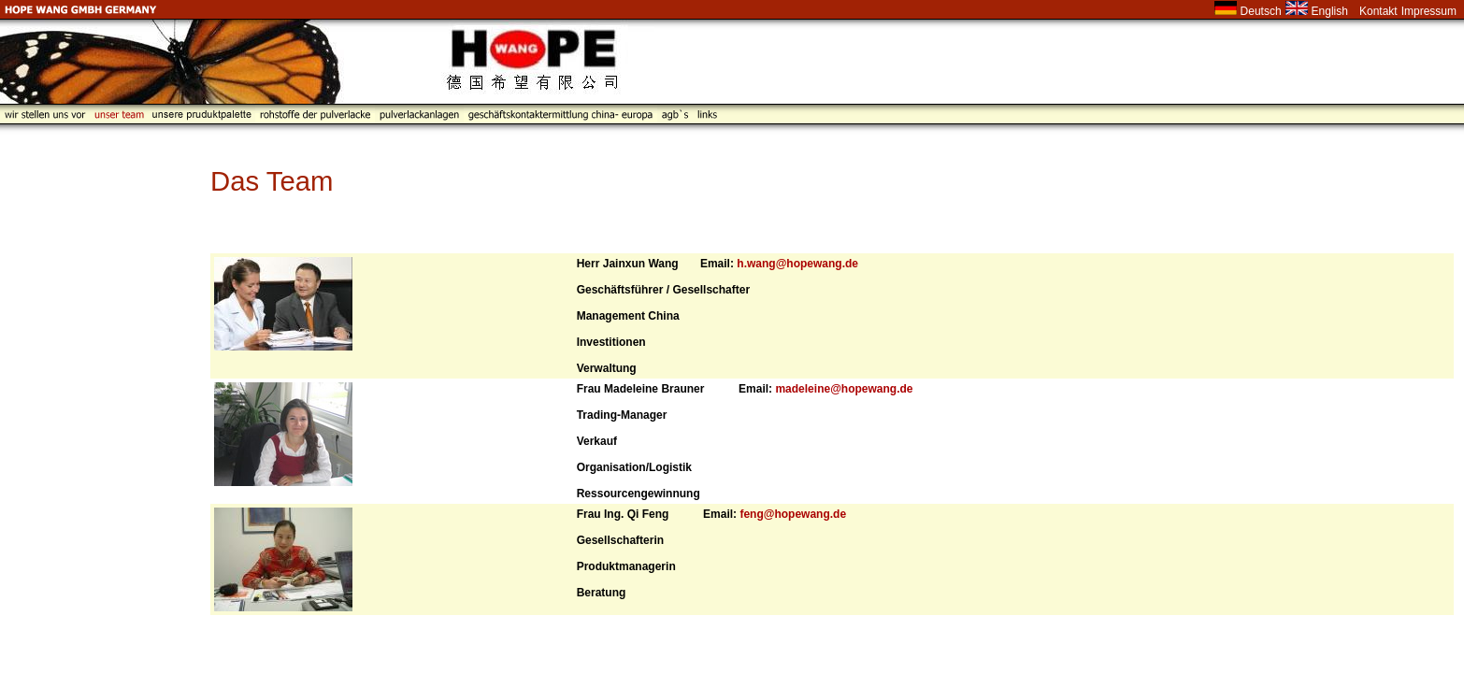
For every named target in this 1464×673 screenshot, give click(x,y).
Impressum (1429, 11)
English (1330, 11)
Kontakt (1378, 11)
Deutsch (1261, 11)
